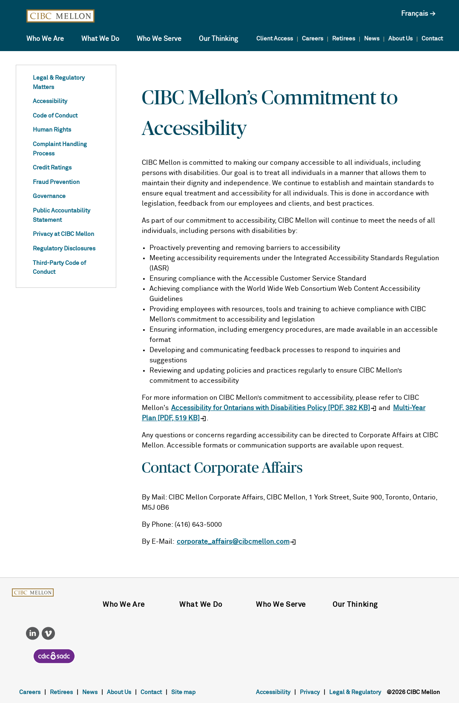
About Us (400, 39)
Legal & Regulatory (355, 692)
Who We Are (45, 38)
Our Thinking (218, 38)
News (371, 39)
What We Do (100, 38)
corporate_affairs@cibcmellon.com (233, 541)
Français (414, 13)
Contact (432, 39)
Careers (312, 39)
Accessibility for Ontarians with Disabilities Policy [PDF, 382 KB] (270, 408)
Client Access (274, 39)
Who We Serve (159, 38)
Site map (183, 692)
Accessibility (273, 692)
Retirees (343, 39)
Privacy (310, 692)
